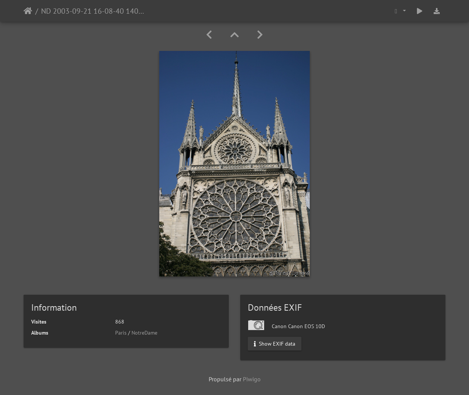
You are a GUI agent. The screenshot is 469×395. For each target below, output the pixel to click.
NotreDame (144, 332)
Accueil (28, 11)
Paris (121, 332)
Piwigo (252, 379)
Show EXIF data (274, 343)
